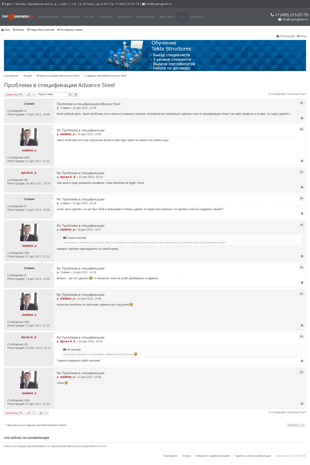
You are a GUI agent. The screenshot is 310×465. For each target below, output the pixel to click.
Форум (182, 16)
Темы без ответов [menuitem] (40, 29)
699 (27, 157)
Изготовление (71, 16)
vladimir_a (29, 150)
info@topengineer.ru (159, 4)
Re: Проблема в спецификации (80, 130)
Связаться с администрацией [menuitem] (213, 455)
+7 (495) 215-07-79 (126, 4)
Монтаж (89, 16)
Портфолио (105, 16)
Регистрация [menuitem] (285, 36)
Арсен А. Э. (29, 173)
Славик (29, 103)
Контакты (196, 16)
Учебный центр (144, 16)
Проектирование (48, 16)
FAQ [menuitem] (5, 29)
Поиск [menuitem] (18, 29)
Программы (124, 16)
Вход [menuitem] (301, 36)
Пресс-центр (166, 16)
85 (26, 180)
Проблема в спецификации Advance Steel (59, 85)
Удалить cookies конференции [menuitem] (253, 455)
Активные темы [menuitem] (70, 29)
